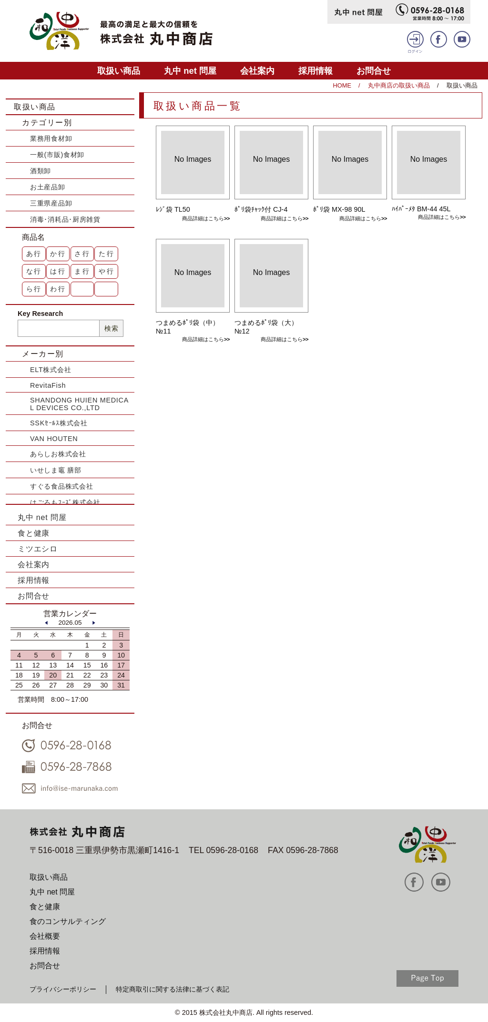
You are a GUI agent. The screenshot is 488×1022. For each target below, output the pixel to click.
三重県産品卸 (51, 203)
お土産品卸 (47, 187)
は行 (58, 271)
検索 (111, 328)
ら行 (34, 289)
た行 (107, 253)
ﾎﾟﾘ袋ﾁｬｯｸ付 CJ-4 (260, 209)
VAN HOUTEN (54, 438)
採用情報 (315, 71)
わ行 (58, 289)
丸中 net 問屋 (190, 71)
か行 (58, 253)
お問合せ (373, 71)
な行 (34, 271)
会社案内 (257, 71)
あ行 (34, 253)
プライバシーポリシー (63, 989)
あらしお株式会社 (58, 454)
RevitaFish (48, 385)
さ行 (82, 253)
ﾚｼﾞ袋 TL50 (173, 209)
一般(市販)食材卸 (57, 154)
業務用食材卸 (51, 138)
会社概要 (45, 936)
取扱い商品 (118, 71)
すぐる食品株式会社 (61, 486)
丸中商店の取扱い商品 (399, 85)
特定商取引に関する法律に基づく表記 (172, 989)
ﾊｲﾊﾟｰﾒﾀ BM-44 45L (421, 209)
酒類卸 (40, 171)
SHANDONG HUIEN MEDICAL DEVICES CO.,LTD (79, 404)
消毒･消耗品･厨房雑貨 (65, 219)
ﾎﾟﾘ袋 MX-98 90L (339, 209)
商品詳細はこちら (203, 218)
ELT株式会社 (50, 369)
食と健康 (34, 533)
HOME (342, 85)
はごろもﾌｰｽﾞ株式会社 (65, 502)
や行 (107, 271)
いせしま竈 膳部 (55, 470)
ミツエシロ (38, 549)
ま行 (82, 271)
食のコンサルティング (68, 921)
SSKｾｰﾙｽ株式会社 (59, 423)
